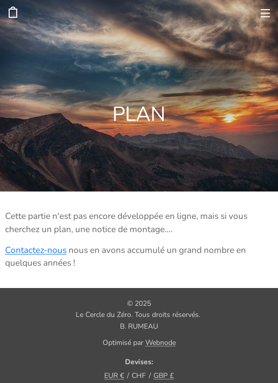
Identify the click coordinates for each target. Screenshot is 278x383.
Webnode (160, 342)
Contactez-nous (36, 250)
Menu (265, 13)
